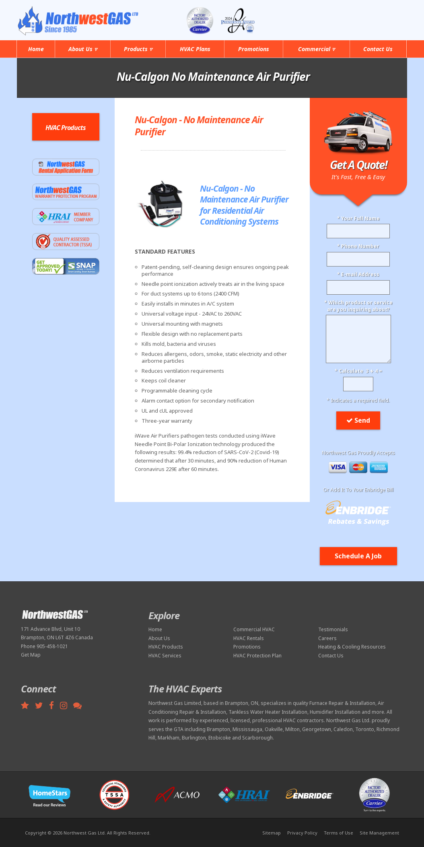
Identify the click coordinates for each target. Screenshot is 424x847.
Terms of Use (338, 833)
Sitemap (271, 833)
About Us (159, 638)
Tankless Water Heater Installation (267, 712)
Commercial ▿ (316, 49)
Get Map (31, 654)
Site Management (379, 833)
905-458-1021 (374, 15)
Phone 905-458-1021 (44, 646)
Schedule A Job (358, 556)
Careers (327, 638)
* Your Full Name (358, 218)
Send (358, 420)
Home (36, 49)
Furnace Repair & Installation (342, 703)
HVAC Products (165, 646)
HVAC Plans (195, 49)
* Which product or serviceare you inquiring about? (358, 306)
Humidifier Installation (335, 712)
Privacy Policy (302, 833)
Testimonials (333, 629)
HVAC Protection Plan (257, 655)
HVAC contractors (303, 720)
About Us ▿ (82, 49)
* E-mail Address (358, 274)
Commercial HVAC (254, 629)
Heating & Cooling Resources (352, 646)
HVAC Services (164, 655)
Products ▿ (138, 49)
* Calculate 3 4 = (358, 371)
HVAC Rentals (248, 638)
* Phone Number (358, 246)
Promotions (253, 49)
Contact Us (378, 49)
